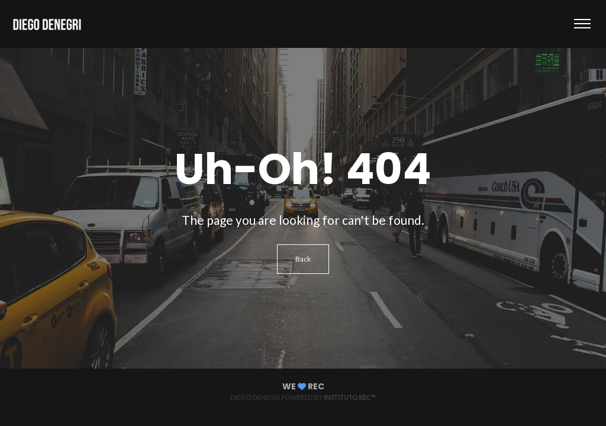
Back (303, 258)
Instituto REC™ (350, 397)
